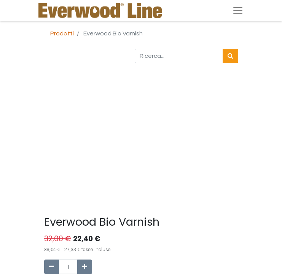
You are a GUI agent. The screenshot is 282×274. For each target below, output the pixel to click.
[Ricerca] (230, 56)
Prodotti (62, 33)
